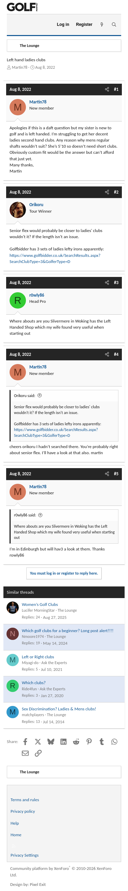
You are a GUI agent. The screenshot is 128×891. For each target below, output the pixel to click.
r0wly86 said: (25, 515)
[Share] (107, 89)
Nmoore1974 (33, 636)
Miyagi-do (30, 662)
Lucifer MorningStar (38, 610)
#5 (116, 473)
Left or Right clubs (38, 656)
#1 (116, 89)
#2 (116, 192)
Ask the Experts (54, 662)
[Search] (114, 24)
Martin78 (19, 67)
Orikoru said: (24, 395)
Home (16, 834)
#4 (116, 354)
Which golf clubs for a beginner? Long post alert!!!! (67, 630)
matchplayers (33, 714)
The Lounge (67, 610)
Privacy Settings (25, 855)
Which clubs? (34, 682)
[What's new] (102, 24)
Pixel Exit (38, 884)
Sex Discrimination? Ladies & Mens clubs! (59, 708)
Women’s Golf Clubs (40, 604)
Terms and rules (25, 799)
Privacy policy (23, 811)
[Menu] (15, 25)
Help (15, 823)
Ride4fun (29, 689)
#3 (116, 282)
